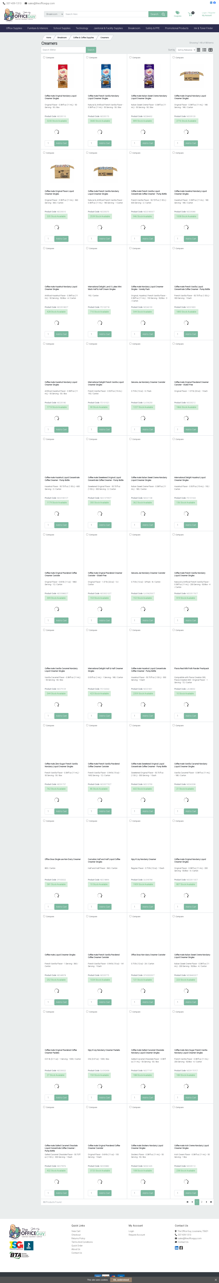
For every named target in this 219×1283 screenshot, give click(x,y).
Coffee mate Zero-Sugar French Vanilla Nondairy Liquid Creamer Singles (61, 765)
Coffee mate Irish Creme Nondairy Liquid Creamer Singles (191, 1146)
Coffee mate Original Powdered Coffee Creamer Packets (61, 1051)
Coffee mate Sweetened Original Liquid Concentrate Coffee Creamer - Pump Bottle (105, 478)
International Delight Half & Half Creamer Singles (105, 669)
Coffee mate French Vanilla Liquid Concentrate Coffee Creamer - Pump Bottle (149, 192)
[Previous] (192, 1202)
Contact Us (76, 1253)
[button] (190, 14)
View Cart (75, 1231)
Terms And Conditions (82, 1242)
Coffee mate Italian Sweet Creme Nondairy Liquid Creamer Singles (149, 97)
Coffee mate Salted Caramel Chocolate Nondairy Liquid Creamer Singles (147, 1051)
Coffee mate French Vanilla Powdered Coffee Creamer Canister (104, 765)
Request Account (137, 1235)
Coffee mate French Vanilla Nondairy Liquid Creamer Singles (103, 97)
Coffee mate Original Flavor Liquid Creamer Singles (59, 192)
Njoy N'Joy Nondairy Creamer (143, 859)
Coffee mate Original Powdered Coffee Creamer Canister (61, 574)
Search (91, 50)
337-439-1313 (12, 3)
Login (131, 1231)
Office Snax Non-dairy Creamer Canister (148, 955)
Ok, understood (121, 1280)
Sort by (171, 50)
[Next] (206, 1202)
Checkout (76, 1235)
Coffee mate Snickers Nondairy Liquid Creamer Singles (147, 1146)
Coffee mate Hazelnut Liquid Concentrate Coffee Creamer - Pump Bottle (62, 478)
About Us (75, 1249)
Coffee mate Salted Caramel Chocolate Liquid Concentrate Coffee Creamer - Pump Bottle (61, 1148)
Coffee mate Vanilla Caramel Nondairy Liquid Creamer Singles (61, 669)
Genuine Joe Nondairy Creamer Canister (148, 382)
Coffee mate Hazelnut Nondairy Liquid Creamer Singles (190, 192)
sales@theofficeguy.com (40, 3)
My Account (208, 14)
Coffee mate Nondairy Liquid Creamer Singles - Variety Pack (147, 288)
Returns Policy (78, 1238)
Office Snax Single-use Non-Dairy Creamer (63, 859)
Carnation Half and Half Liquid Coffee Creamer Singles (104, 860)
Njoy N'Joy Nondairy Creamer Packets (104, 1050)
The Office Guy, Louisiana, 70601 (191, 1231)
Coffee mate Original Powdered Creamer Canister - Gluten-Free (191, 383)
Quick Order (77, 1245)
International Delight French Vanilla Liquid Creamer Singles (106, 383)
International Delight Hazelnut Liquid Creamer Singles (189, 478)
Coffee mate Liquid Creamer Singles (60, 955)
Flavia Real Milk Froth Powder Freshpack (191, 668)
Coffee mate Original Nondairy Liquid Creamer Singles (60, 97)
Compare (50, 57)
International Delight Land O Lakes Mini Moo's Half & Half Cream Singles (104, 288)
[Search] (106, 14)
